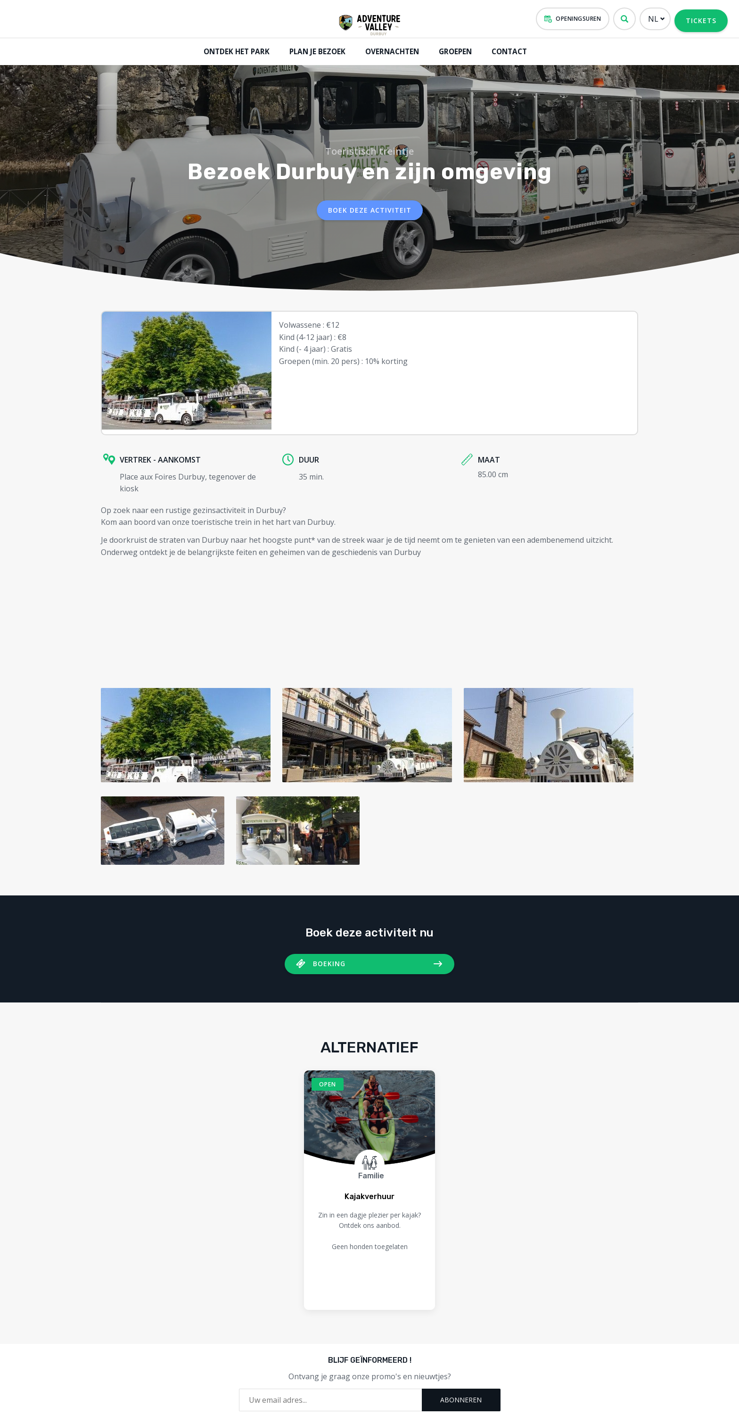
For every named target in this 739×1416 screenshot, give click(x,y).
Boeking (329, 961)
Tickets (701, 20)
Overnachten (390, 51)
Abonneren (461, 1397)
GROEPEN (452, 51)
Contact (507, 51)
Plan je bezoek (315, 51)
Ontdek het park (235, 51)
